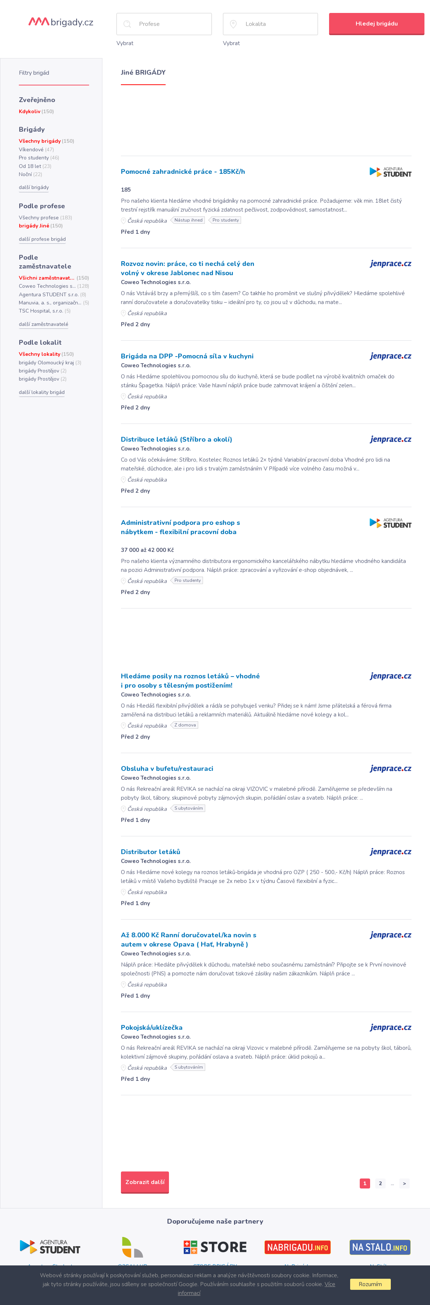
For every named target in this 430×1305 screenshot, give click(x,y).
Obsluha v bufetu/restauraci (165, 764)
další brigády (33, 184)
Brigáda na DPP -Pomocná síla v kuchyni (185, 354)
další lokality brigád (41, 377)
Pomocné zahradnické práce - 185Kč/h (181, 170)
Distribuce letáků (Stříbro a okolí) (173, 437)
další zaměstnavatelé (43, 310)
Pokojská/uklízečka (151, 1021)
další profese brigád (41, 234)
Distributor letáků (148, 847)
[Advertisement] (266, 118)
